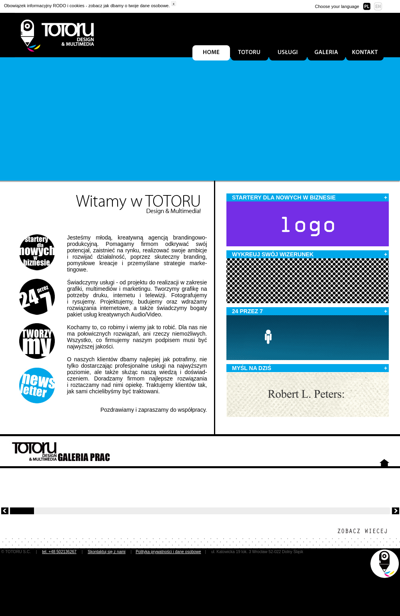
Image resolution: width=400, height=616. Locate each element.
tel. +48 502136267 (59, 552)
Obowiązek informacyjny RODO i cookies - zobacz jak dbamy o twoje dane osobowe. (87, 5)
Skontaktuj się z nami (107, 552)
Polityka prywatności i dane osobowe (168, 552)
